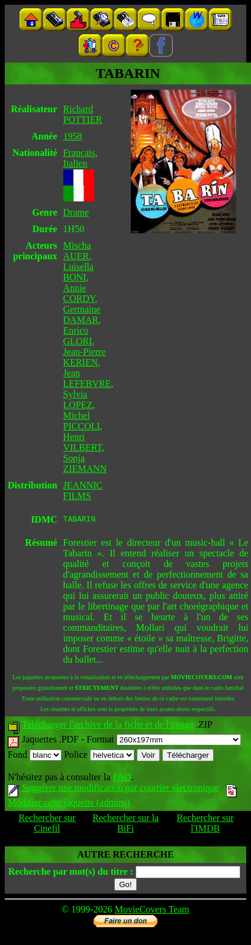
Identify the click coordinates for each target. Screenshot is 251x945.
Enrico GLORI (77, 335)
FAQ (121, 779)
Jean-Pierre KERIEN (84, 357)
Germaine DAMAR (82, 314)
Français (79, 153)
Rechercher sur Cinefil (46, 824)
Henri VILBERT (82, 442)
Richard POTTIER (82, 114)
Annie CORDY (79, 293)
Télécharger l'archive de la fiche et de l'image (108, 726)
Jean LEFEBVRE (87, 378)
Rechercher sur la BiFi (125, 824)
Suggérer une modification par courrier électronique (113, 789)
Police (99, 756)
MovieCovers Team (152, 911)
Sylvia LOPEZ (78, 399)
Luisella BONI (78, 272)
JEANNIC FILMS (83, 490)
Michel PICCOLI (81, 420)
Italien (75, 163)
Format (163, 741)
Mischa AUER (77, 250)
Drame (76, 212)
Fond (35, 756)
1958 (72, 136)
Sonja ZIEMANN (85, 463)
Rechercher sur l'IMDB (205, 824)
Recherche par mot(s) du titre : (70, 873)
